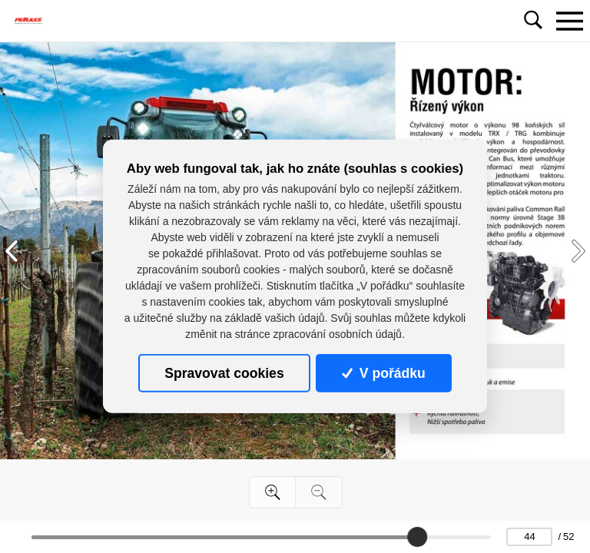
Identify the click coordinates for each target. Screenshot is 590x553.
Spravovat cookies (223, 373)
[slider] (417, 537)
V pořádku (383, 373)
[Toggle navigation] (569, 20)
